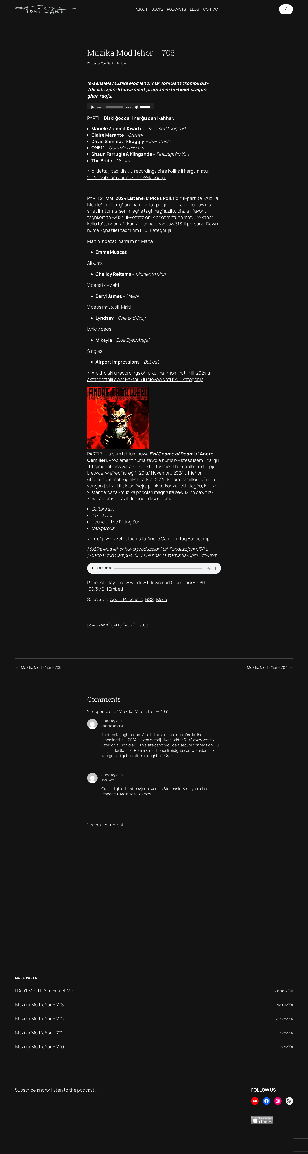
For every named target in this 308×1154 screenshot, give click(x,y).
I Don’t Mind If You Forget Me (44, 990)
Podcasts (123, 63)
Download (159, 582)
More (161, 599)
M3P (200, 549)
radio (142, 625)
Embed (116, 589)
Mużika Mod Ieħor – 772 (39, 1018)
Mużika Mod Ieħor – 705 (41, 667)
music (129, 625)
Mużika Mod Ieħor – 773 (39, 1004)
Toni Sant (107, 63)
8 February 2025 (112, 721)
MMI (116, 625)
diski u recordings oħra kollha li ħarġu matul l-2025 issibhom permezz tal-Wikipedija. (150, 174)
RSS (149, 599)
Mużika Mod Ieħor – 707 (267, 667)
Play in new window (126, 582)
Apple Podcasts (126, 599)
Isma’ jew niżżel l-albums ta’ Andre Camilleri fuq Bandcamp (150, 539)
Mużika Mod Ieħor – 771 (39, 1032)
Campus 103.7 (98, 625)
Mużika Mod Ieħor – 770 (39, 1046)
